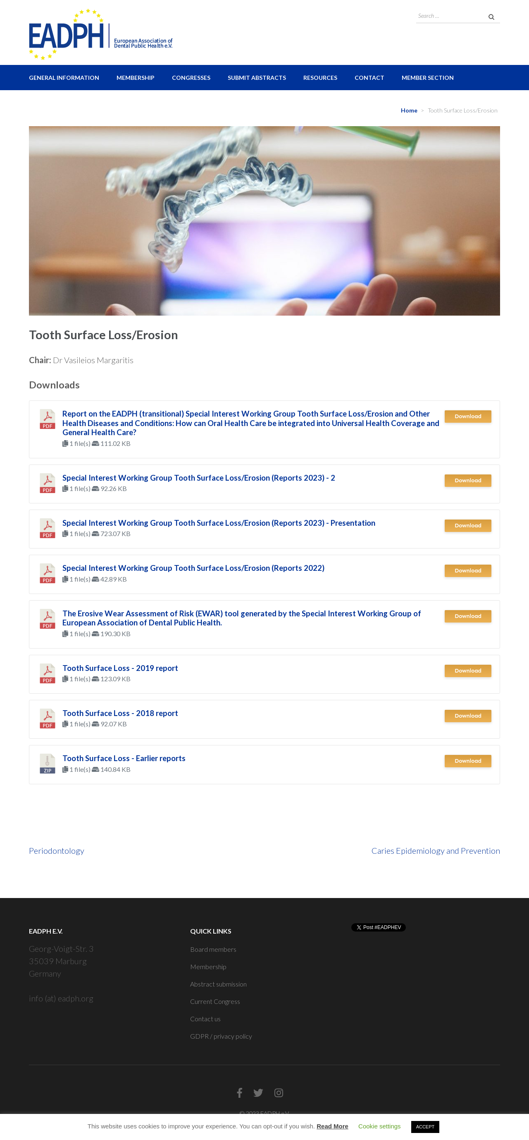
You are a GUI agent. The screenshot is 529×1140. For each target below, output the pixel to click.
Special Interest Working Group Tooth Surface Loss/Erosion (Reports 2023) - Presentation (218, 522)
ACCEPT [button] (425, 1126)
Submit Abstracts (257, 77)
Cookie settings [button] (379, 1126)
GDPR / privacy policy (221, 1036)
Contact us (205, 1019)
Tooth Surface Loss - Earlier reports (124, 758)
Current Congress (215, 1001)
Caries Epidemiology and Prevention (436, 850)
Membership (136, 77)
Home (409, 110)
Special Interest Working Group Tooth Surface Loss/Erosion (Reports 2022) (193, 567)
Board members (213, 949)
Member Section (428, 77)
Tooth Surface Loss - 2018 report (120, 713)
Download (468, 416)
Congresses (191, 77)
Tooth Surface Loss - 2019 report (120, 668)
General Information (64, 77)
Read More (332, 1126)
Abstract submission (218, 984)
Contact (369, 77)
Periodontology (56, 850)
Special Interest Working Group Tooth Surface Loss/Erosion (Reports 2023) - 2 (198, 477)
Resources (320, 77)
